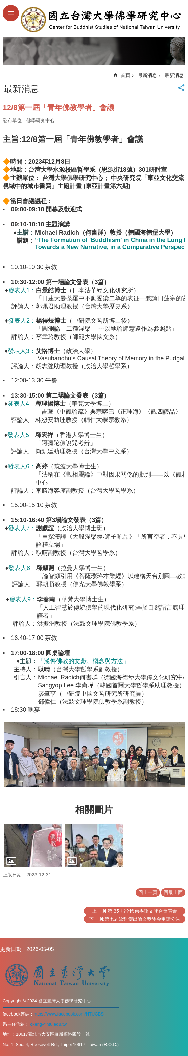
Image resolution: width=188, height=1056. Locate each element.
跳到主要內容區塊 (3, 3)
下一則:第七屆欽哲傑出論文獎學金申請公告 (134, 919)
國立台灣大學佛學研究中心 (100, 19)
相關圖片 (94, 810)
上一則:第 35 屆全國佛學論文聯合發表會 (134, 911)
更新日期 (11, 949)
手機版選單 (11, 13)
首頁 (125, 75)
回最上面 (173, 892)
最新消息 (147, 75)
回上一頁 (147, 892)
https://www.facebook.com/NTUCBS (69, 1014)
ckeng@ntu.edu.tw (48, 1024)
